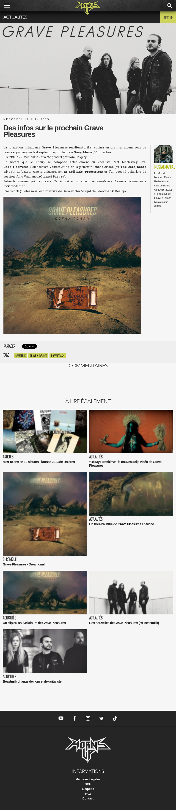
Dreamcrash (57, 356)
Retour (168, 17)
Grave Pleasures (38, 356)
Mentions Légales (87, 779)
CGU (88, 784)
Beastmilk (20, 356)
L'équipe (88, 789)
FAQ (88, 793)
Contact (88, 798)
